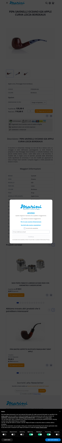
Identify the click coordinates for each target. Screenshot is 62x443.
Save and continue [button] (53, 439)
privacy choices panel (41, 427)
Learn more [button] (7, 439)
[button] (60, 411)
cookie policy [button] (48, 417)
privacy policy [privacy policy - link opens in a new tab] (4, 416)
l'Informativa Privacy (45, 239)
